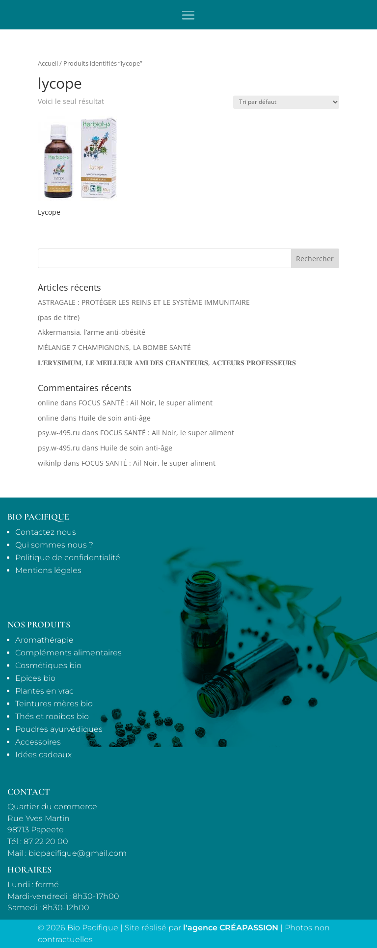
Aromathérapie (44, 640)
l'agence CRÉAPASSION (230, 927)
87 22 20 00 (46, 841)
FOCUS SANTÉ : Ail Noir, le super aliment (146, 402)
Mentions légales (48, 570)
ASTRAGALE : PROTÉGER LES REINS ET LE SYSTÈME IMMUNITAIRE (144, 302)
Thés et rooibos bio (52, 716)
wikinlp (49, 463)
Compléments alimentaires (68, 652)
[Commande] (286, 102)
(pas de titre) (59, 317)
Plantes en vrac (44, 691)
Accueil (48, 63)
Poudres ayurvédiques (59, 729)
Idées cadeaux (43, 754)
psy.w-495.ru (59, 432)
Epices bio (35, 678)
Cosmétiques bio (48, 665)
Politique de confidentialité (67, 557)
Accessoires (38, 742)
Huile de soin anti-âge (115, 418)
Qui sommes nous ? (54, 544)
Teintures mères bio (54, 703)
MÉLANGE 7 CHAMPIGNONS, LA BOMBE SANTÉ (114, 347)
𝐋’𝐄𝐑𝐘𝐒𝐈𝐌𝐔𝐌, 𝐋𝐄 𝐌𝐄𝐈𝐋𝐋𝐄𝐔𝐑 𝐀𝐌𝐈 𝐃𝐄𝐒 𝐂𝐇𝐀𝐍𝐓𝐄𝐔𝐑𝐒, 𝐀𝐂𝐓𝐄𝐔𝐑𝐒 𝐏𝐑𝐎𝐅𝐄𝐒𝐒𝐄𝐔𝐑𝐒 (167, 362)
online (48, 402)
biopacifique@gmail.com (77, 853)
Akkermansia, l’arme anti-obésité (91, 332)
